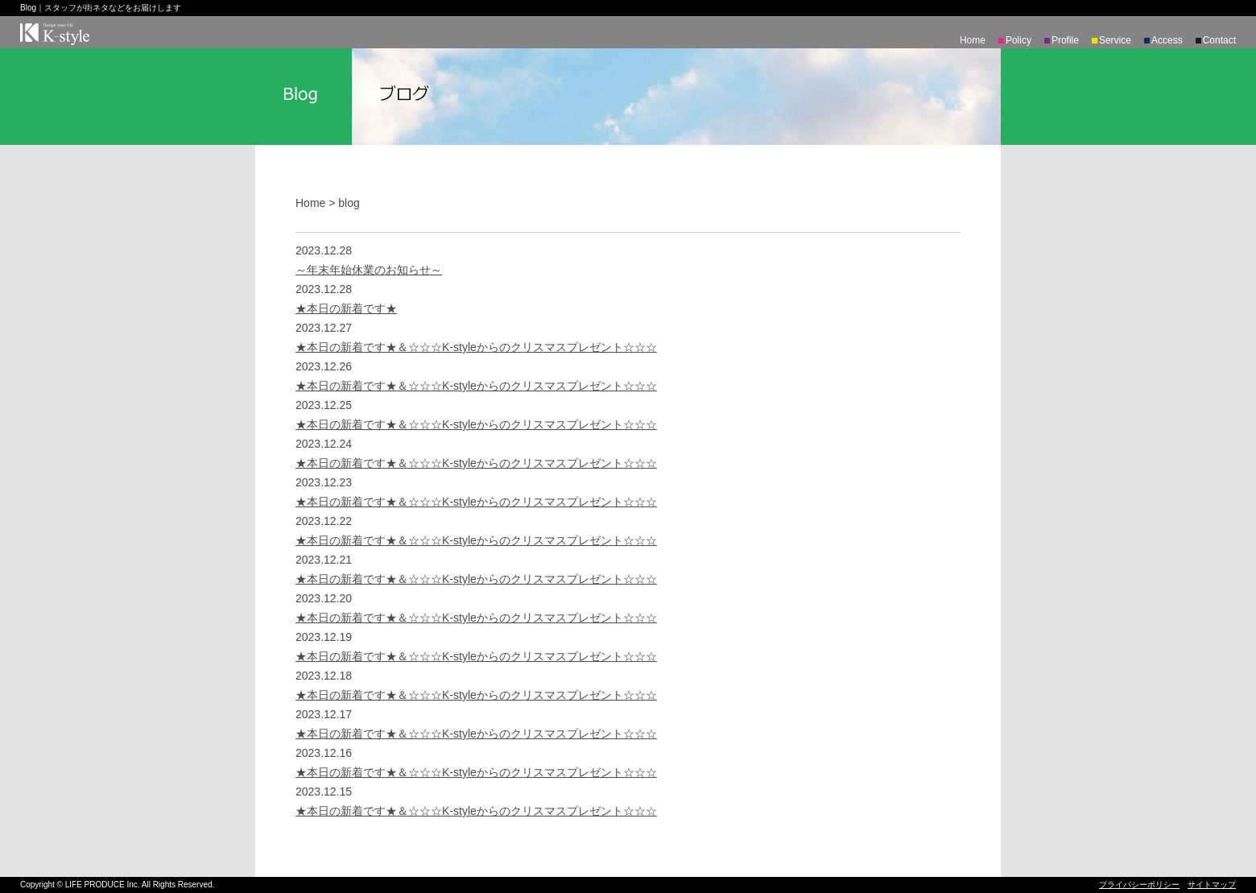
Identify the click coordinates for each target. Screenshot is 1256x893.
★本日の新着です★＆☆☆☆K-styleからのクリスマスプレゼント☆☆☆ (476, 347)
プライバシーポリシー (1139, 884)
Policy (1018, 40)
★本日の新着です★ (346, 308)
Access (1167, 40)
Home (972, 40)
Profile (1065, 40)
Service (1115, 40)
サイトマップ (1212, 884)
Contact (1219, 40)
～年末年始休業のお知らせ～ (368, 269)
